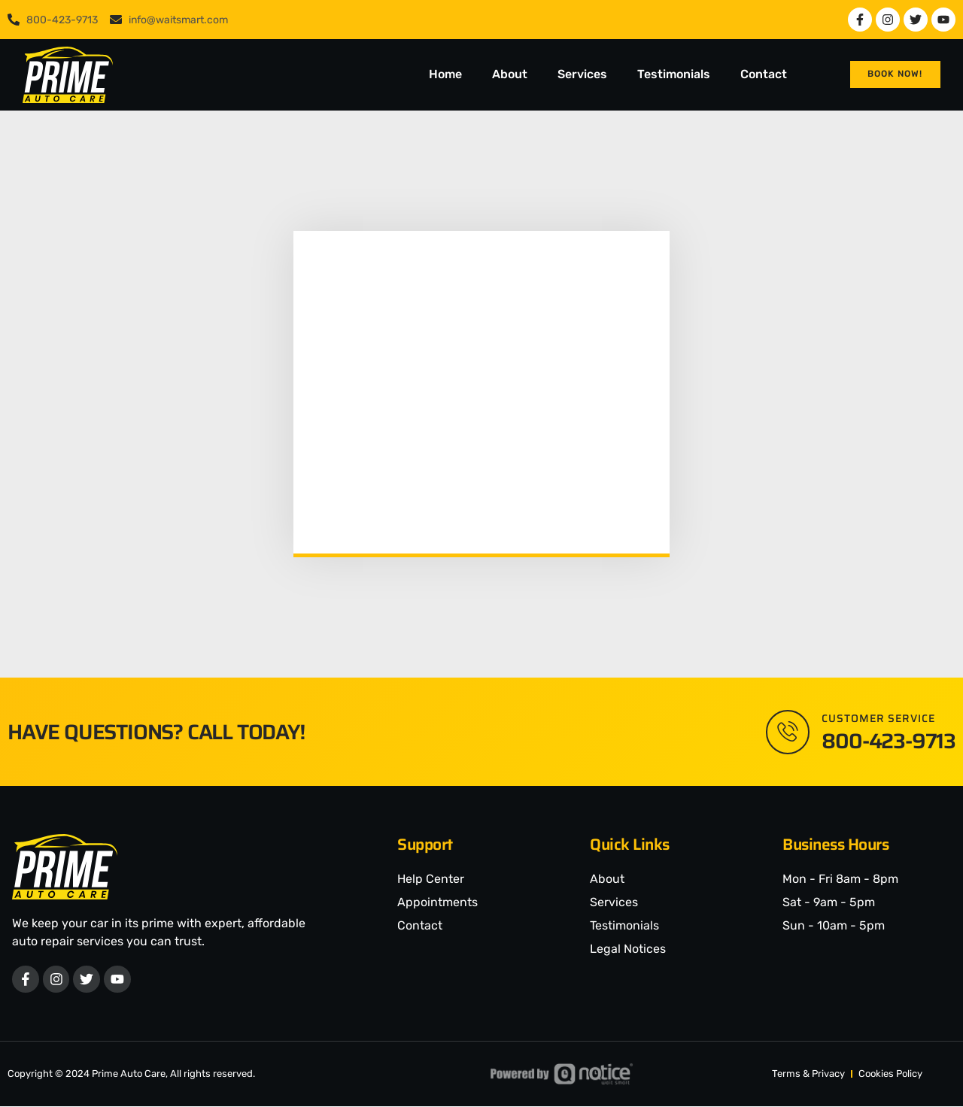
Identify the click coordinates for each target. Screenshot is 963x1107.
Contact (763, 74)
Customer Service (878, 718)
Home (445, 74)
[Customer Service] (787, 731)
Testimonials (673, 74)
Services (582, 74)
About (509, 74)
